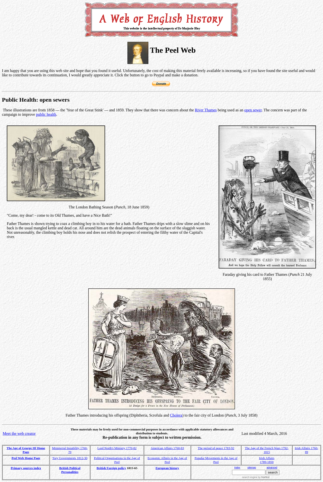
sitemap (251, 467)
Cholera (176, 415)
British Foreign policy (111, 468)
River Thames (206, 110)
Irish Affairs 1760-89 (306, 450)
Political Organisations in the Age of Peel (117, 460)
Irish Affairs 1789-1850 (266, 460)
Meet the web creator (19, 433)
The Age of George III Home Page (26, 450)
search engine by (255, 477)
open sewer (253, 110)
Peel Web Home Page (25, 458)
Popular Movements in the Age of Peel (216, 460)
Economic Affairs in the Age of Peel (167, 460)
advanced (272, 467)
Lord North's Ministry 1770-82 (116, 448)
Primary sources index (26, 468)
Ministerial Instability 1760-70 (70, 450)
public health (46, 114)
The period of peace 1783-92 (216, 448)
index (237, 467)
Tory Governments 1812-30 (69, 458)
